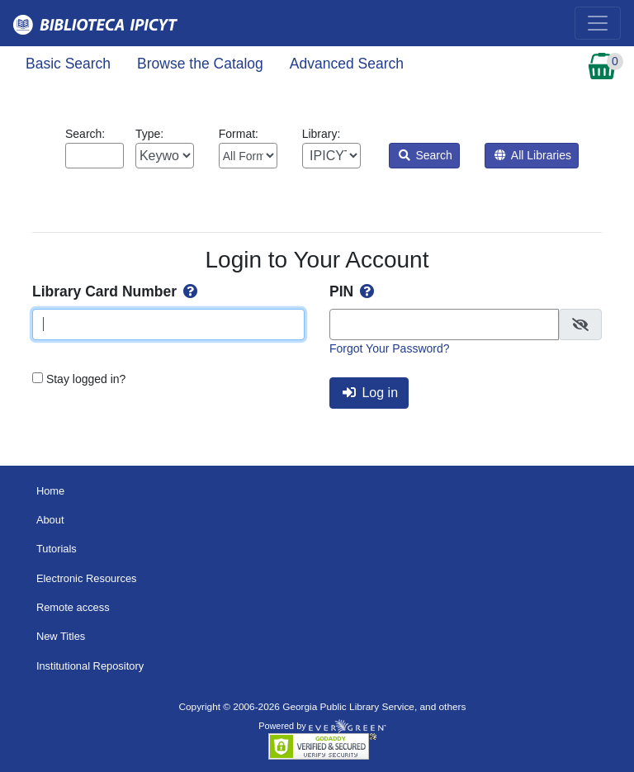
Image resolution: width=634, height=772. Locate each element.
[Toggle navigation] (598, 23)
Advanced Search (347, 63)
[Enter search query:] (94, 155)
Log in (370, 393)
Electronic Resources (86, 578)
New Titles (60, 636)
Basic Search (68, 63)
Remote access (73, 607)
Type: (164, 147)
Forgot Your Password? (389, 348)
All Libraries (532, 155)
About (50, 520)
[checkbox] (580, 324)
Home (50, 491)
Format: (248, 147)
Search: (94, 147)
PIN (353, 291)
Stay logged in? (86, 379)
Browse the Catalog (200, 63)
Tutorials (56, 548)
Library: (331, 147)
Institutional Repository (90, 666)
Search (425, 155)
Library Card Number (116, 291)
